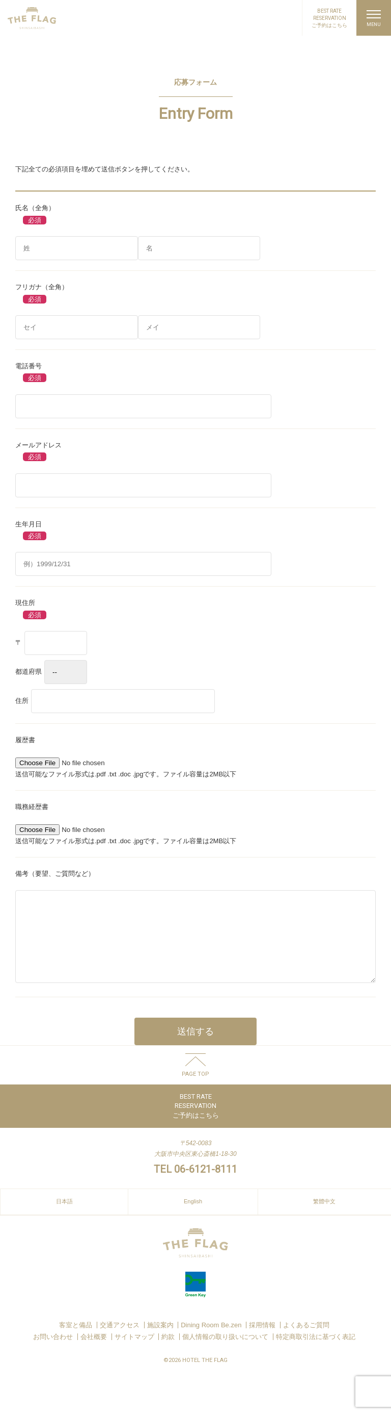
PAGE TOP (195, 1089)
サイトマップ (134, 1352)
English (193, 1217)
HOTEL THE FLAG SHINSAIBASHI (32, 18)
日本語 (64, 1217)
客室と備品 (75, 1340)
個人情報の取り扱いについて (225, 1352)
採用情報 (262, 1340)
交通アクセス (119, 1340)
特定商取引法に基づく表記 (315, 1352)
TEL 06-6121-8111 (195, 1184)
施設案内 (160, 1340)
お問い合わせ (53, 1352)
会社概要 (93, 1352)
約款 (168, 1352)
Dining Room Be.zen (211, 1340)
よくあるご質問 (306, 1340)
